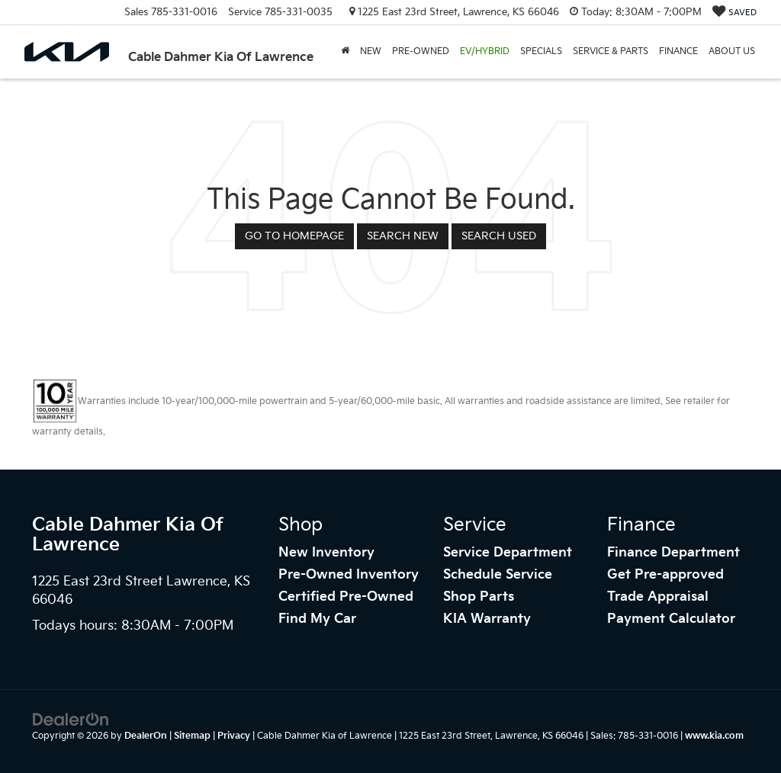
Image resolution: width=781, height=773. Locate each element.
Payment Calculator (671, 619)
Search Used (498, 235)
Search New (403, 235)
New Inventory (326, 552)
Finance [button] (678, 51)
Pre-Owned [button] (420, 51)
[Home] (345, 52)
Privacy (233, 736)
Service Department (507, 552)
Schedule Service (497, 574)
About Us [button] (732, 51)
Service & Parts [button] (610, 51)
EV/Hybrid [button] (484, 51)
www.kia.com (714, 736)
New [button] (370, 51)
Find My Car (317, 619)
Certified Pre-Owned (345, 597)
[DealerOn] (71, 719)
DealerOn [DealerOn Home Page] (145, 736)
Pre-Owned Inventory (348, 574)
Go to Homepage (294, 235)
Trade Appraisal (658, 597)
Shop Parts (478, 597)
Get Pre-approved (665, 574)
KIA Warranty (487, 619)
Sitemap (192, 736)
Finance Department (673, 552)
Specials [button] (541, 51)
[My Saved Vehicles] (734, 12)
